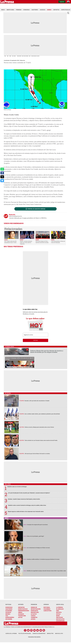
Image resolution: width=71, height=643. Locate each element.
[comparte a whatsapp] (2, 169)
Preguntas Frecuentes (34, 637)
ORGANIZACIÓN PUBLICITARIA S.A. (45, 627)
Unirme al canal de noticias (36, 209)
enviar (35, 340)
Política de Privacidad (24, 633)
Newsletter (50, 633)
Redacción (22, 60)
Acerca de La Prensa (11, 633)
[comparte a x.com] (2, 176)
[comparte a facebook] (2, 172)
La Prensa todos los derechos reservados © (19, 627)
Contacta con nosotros (39, 633)
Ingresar (62, 1)
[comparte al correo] (2, 180)
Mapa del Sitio (59, 633)
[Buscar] (68, 13)
